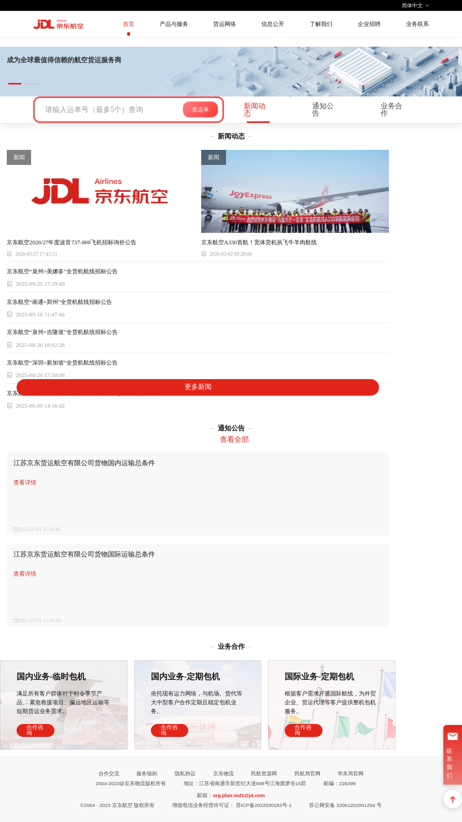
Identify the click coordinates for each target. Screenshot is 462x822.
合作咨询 (35, 730)
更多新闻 (198, 387)
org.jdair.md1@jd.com (239, 795)
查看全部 (234, 439)
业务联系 (417, 24)
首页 (128, 24)
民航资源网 (264, 773)
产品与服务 (174, 24)
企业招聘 (369, 24)
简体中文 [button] (416, 5)
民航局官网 (307, 773)
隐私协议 (185, 773)
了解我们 (321, 24)
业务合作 (391, 109)
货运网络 (224, 24)
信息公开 (272, 24)
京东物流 (223, 773)
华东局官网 (350, 773)
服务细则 (146, 773)
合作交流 (109, 773)
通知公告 (323, 109)
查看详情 (24, 482)
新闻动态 (254, 109)
